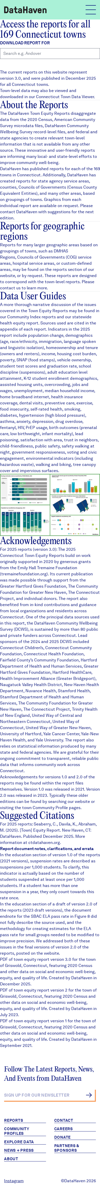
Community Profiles (16, 1131)
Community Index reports (31, 316)
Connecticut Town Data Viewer (65, 96)
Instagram (14, 1180)
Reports (13, 1120)
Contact (63, 1120)
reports (60, 269)
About (11, 1159)
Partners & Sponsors (67, 1148)
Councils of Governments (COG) (47, 257)
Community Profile (50, 807)
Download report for (25, 42)
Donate (62, 1137)
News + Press (19, 1150)
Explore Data (19, 1142)
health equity (12, 323)
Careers (63, 1129)
